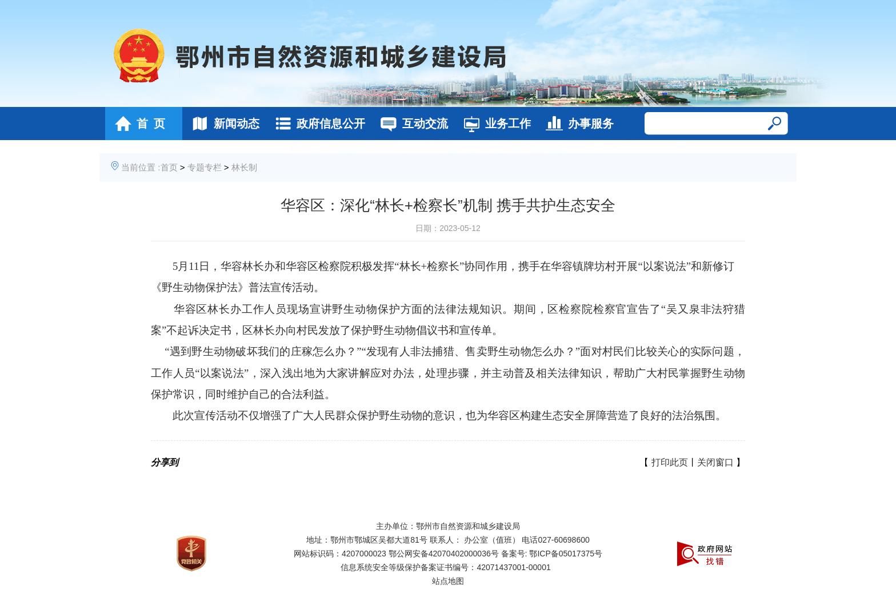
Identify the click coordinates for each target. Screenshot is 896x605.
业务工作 (494, 123)
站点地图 (448, 581)
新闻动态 (222, 123)
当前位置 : (140, 167)
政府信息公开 (317, 123)
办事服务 (577, 123)
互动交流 (411, 123)
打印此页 (669, 462)
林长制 (244, 167)
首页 (169, 167)
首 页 (137, 123)
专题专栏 (204, 167)
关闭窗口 (715, 462)
